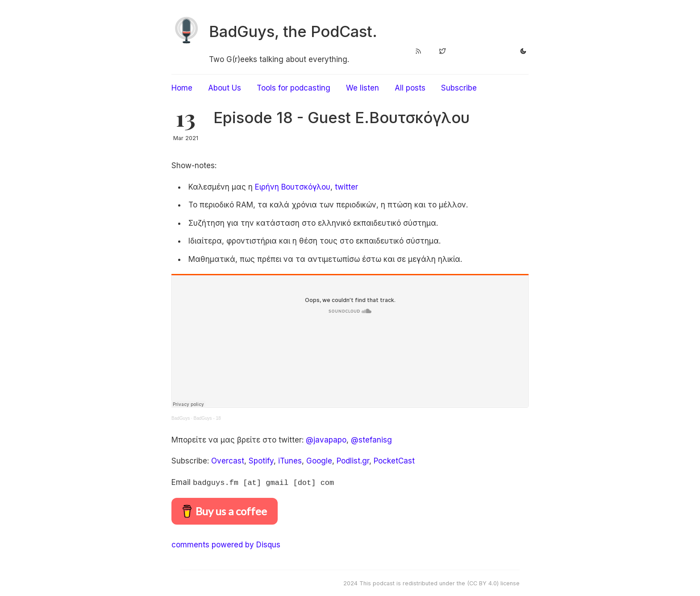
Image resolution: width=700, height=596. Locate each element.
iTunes (290, 460)
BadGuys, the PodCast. (293, 31)
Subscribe (459, 87)
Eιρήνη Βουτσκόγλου (292, 186)
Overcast (227, 460)
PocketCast (394, 460)
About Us (224, 87)
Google (319, 460)
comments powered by (225, 543)
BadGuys (180, 418)
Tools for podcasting (293, 87)
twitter (346, 186)
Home (181, 87)
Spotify (261, 460)
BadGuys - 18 (207, 418)
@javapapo (326, 439)
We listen (362, 87)
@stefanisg (371, 439)
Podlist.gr (353, 460)
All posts (410, 87)
